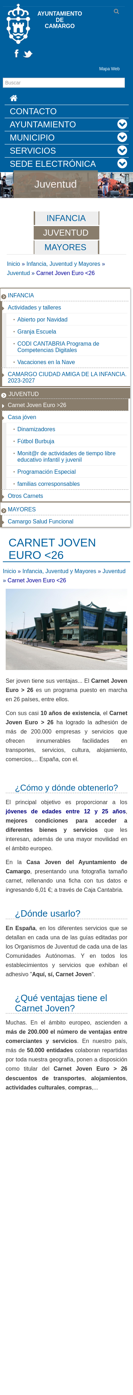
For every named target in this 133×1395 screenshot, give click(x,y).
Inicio (13, 264)
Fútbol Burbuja (35, 441)
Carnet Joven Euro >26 (37, 405)
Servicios (33, 150)
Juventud (55, 184)
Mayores (65, 247)
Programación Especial (46, 472)
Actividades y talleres (34, 307)
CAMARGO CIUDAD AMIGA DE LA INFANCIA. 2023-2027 (67, 377)
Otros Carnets (25, 496)
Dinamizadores (36, 429)
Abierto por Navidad (42, 320)
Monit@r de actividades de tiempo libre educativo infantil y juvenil (66, 456)
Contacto (33, 111)
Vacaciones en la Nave (46, 362)
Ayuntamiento (43, 124)
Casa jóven (22, 417)
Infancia (66, 218)
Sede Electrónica (53, 164)
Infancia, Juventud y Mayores (63, 264)
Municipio (32, 137)
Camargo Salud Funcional (40, 521)
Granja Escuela (36, 332)
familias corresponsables (48, 484)
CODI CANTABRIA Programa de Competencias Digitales (58, 347)
